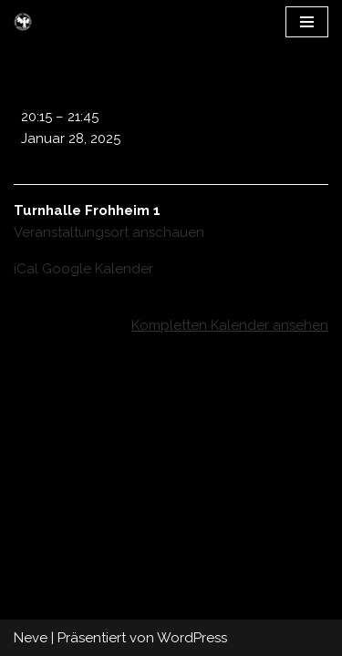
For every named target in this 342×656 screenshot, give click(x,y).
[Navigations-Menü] (306, 21)
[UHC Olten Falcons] (23, 22)
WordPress (192, 638)
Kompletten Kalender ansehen (229, 325)
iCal (26, 269)
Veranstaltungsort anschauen (109, 232)
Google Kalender (97, 269)
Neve (30, 638)
